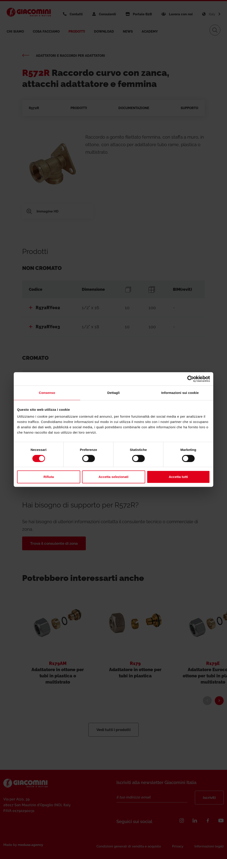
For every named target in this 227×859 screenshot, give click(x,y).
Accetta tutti (178, 477)
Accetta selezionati (113, 477)
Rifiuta (48, 477)
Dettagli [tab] (113, 393)
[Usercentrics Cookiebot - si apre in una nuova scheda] (190, 378)
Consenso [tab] (47, 393)
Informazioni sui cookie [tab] (180, 393)
